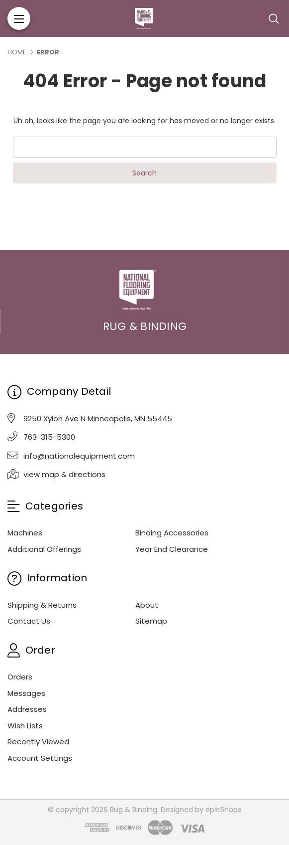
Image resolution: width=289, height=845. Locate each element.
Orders (19, 677)
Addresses (27, 709)
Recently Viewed (38, 741)
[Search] (274, 18)
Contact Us (28, 621)
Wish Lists (25, 725)
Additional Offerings (44, 549)
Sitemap (151, 621)
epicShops (223, 810)
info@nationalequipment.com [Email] (79, 456)
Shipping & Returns (42, 605)
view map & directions (64, 474)
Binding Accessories (171, 532)
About (146, 605)
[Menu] (18, 18)
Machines (24, 532)
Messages (26, 693)
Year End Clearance (171, 549)
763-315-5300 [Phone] (49, 437)
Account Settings (39, 758)
